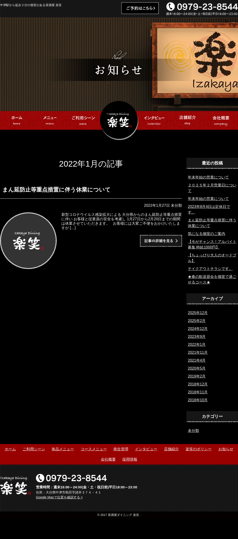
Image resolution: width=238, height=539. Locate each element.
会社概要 (108, 459)
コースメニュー (94, 449)
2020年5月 (197, 368)
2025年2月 (197, 321)
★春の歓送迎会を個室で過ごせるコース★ (212, 279)
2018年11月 (198, 392)
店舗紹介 (171, 449)
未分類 (193, 431)
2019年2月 (197, 376)
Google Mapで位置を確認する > (59, 497)
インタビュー (146, 449)
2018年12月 (198, 384)
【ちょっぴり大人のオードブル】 (212, 258)
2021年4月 (197, 360)
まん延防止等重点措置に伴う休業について (212, 223)
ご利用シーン (34, 449)
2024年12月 (198, 329)
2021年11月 (198, 352)
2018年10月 (198, 400)
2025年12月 (198, 313)
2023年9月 (197, 337)
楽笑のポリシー (199, 449)
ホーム (10, 449)
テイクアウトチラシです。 (210, 269)
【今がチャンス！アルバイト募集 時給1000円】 (212, 244)
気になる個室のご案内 (206, 234)
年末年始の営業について (208, 177)
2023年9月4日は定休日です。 (209, 209)
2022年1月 (197, 344)
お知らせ (225, 449)
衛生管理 (120, 449)
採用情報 (129, 459)
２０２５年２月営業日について (212, 188)
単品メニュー (63, 449)
